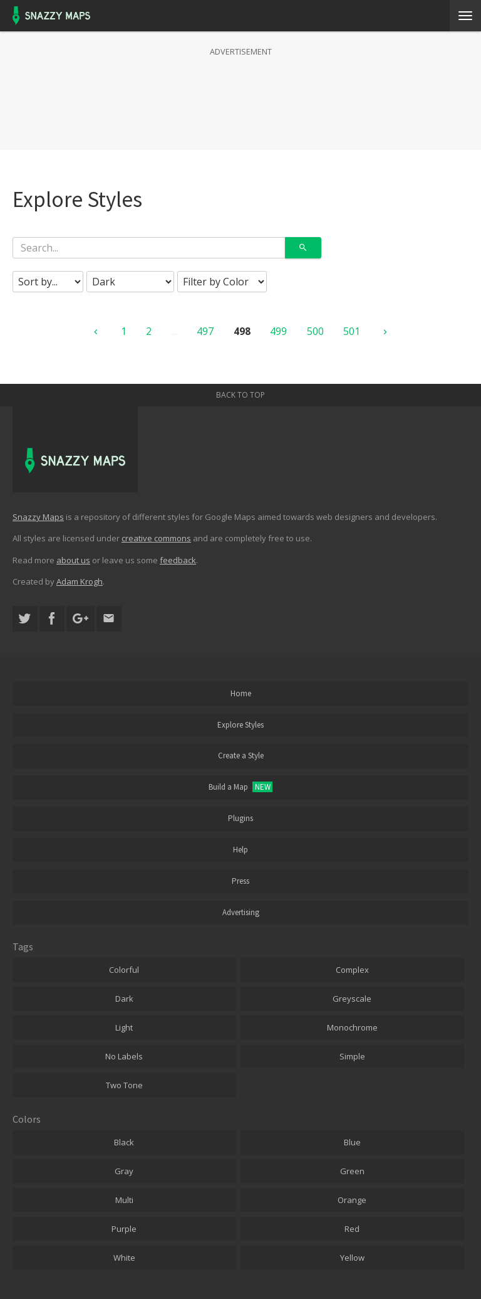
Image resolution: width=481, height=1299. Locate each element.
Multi (124, 1200)
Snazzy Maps (38, 516)
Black (124, 1142)
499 (278, 331)
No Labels (124, 1056)
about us (73, 560)
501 (351, 331)
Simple (352, 1056)
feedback (178, 560)
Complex (352, 969)
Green (352, 1171)
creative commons (156, 538)
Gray (124, 1171)
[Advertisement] (240, 90)
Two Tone (124, 1085)
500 (315, 331)
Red (351, 1228)
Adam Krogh (79, 581)
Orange (352, 1200)
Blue (352, 1142)
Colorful (124, 969)
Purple (124, 1228)
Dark (124, 998)
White (124, 1257)
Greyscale (352, 998)
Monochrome (352, 1027)
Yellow (352, 1257)
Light (124, 1027)
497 (205, 331)
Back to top (240, 395)
